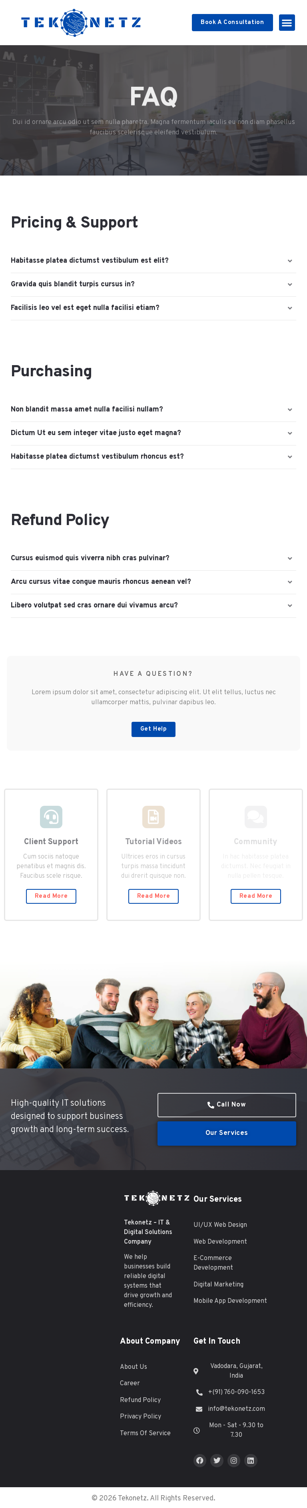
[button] (287, 22)
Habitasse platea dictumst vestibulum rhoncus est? (97, 456)
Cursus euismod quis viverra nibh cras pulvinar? (90, 558)
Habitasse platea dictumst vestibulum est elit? (90, 261)
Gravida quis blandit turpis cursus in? (73, 284)
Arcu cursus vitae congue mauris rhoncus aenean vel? (101, 582)
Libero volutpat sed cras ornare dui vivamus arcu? (94, 605)
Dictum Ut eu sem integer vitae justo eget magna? (96, 433)
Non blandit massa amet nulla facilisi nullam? (87, 409)
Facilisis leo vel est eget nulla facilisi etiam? (85, 308)
